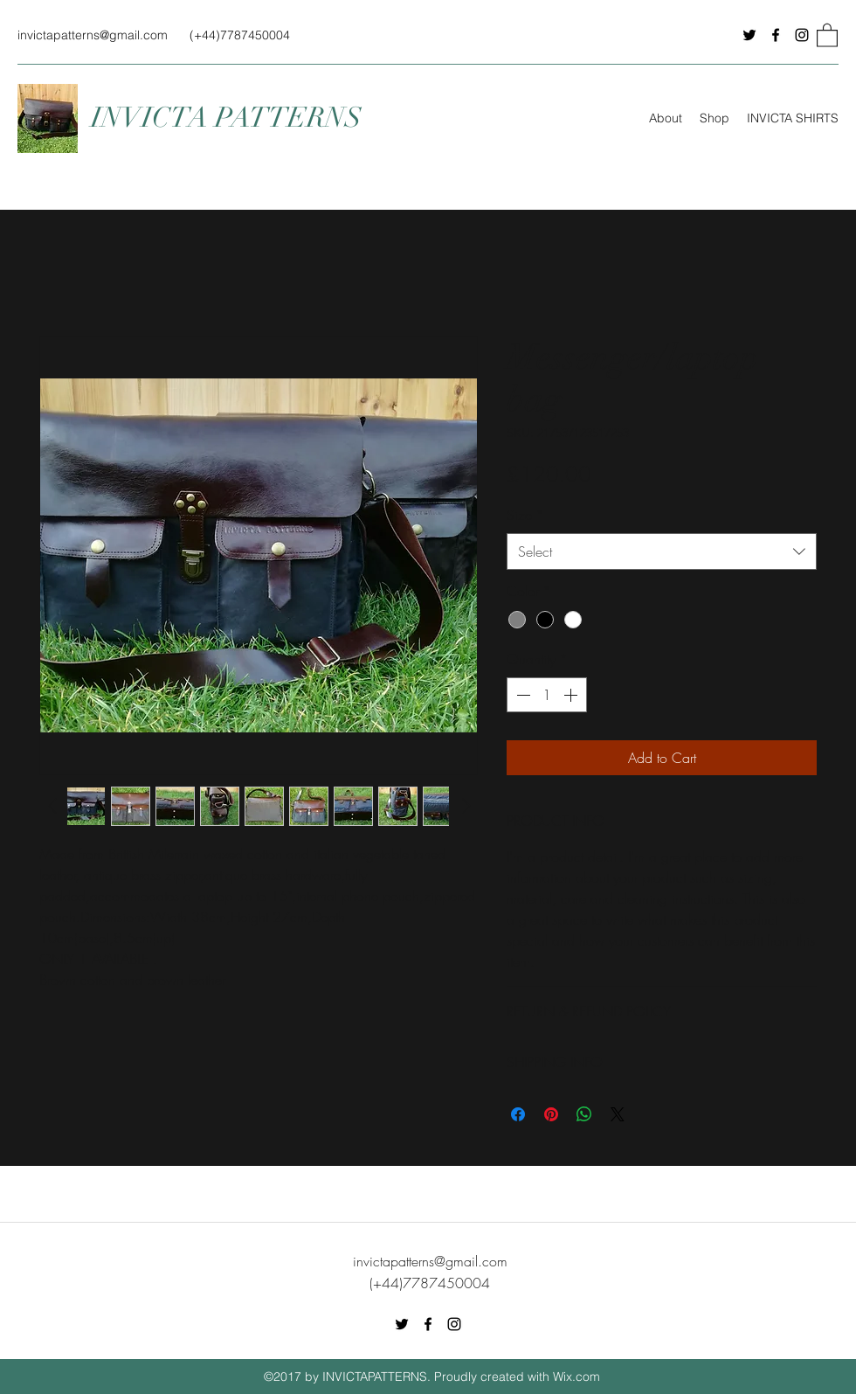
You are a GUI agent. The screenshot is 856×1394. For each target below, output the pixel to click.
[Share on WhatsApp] (584, 1114)
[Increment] (572, 694)
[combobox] (662, 552)
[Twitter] (749, 35)
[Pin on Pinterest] (551, 1114)
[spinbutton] (547, 694)
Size (525, 514)
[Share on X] (617, 1114)
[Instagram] (802, 35)
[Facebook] (775, 35)
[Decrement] (521, 694)
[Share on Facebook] (517, 1114)
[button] (827, 34)
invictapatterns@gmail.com (92, 35)
